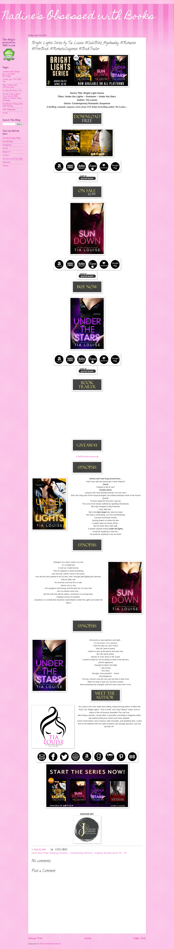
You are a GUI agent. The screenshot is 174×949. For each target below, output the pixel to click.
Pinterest (6, 162)
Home (87, 938)
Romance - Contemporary (71, 853)
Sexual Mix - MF (119, 853)
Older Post (139, 938)
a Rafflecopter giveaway (87, 456)
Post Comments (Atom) (50, 944)
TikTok (5, 148)
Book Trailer (43, 853)
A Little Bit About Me (12, 90)
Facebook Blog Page (11, 138)
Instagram (7, 145)
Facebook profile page (13, 159)
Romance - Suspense (93, 853)
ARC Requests (9, 109)
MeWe (5, 166)
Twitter (6, 155)
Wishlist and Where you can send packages (11, 73)
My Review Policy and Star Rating (12, 105)
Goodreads (8, 141)
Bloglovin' (6, 152)
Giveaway (53, 853)
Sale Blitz (107, 853)
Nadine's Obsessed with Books (79, 17)
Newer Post (35, 938)
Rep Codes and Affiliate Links (10, 86)
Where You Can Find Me (12, 80)
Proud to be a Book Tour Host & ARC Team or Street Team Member (12, 97)
